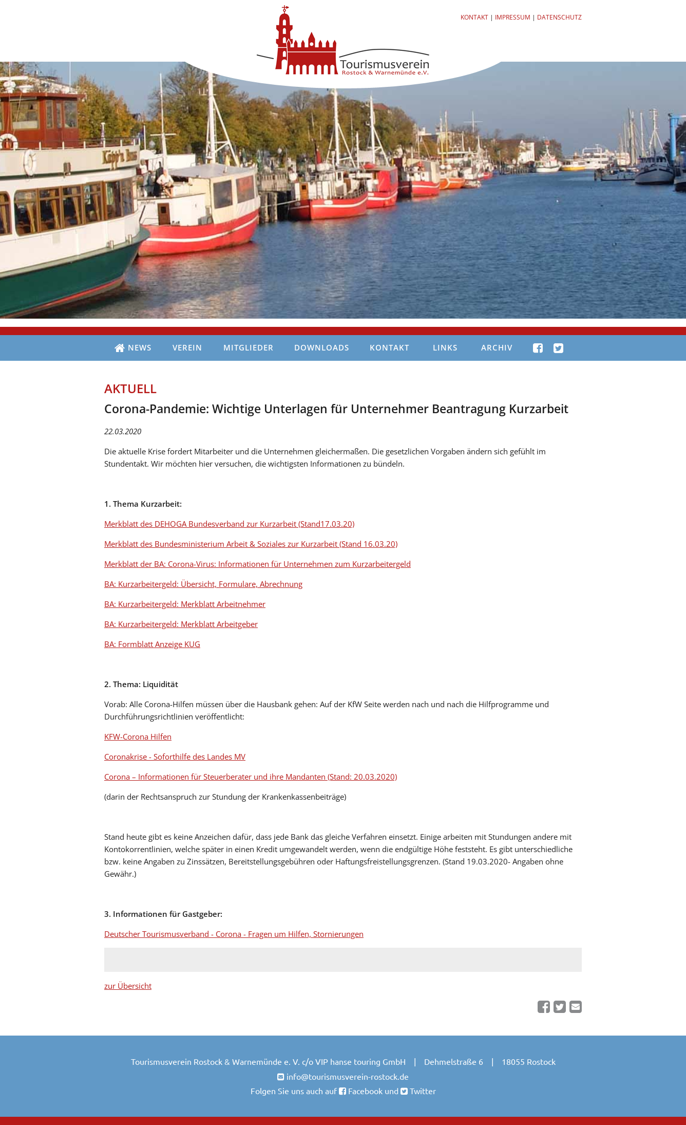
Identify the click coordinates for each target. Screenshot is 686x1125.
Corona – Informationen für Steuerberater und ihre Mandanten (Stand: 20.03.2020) (250, 776)
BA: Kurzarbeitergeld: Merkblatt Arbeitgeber (181, 624)
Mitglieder (248, 347)
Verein (187, 347)
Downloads (321, 347)
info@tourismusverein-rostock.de (348, 1076)
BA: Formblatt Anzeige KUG (152, 644)
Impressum (512, 17)
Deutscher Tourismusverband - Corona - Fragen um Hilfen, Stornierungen (234, 934)
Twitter (422, 1090)
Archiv (496, 347)
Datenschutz (559, 17)
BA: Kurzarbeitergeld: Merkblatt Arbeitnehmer (184, 604)
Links (445, 347)
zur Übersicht (127, 986)
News (133, 348)
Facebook (364, 1090)
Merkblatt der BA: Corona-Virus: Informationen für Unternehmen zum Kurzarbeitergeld (257, 564)
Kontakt (474, 17)
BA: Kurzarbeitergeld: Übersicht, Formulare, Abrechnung (203, 584)
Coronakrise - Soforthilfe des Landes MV (174, 756)
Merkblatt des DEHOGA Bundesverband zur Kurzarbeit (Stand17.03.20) (229, 524)
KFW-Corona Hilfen (138, 736)
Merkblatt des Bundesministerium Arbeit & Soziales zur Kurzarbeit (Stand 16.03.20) (250, 544)
